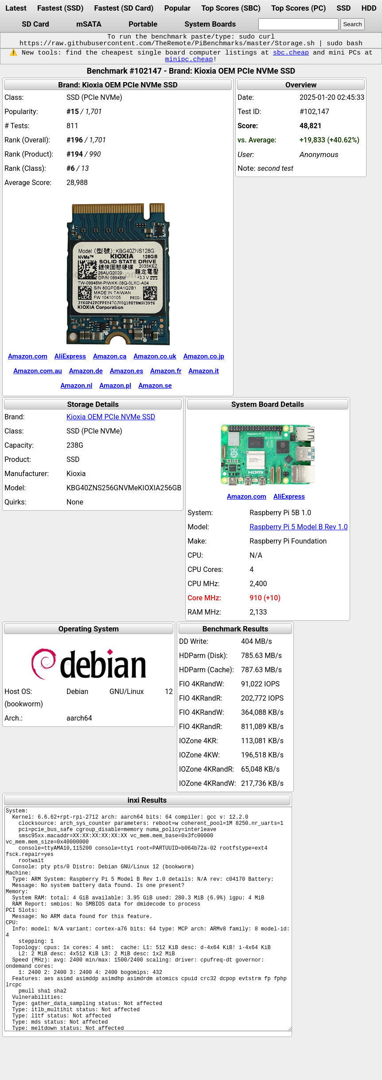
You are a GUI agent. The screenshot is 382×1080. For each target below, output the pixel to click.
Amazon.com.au (37, 371)
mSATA (88, 24)
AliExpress (70, 356)
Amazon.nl (77, 386)
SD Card (35, 24)
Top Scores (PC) (298, 8)
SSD (344, 8)
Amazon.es (126, 371)
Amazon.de (86, 371)
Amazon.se (155, 386)
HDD (369, 8)
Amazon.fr (165, 371)
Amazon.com (27, 356)
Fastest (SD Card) (124, 8)
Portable (143, 24)
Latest (16, 8)
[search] (298, 24)
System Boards (210, 24)
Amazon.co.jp (203, 356)
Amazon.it (203, 371)
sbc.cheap (291, 52)
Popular (177, 8)
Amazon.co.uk (154, 356)
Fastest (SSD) (60, 8)
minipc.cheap (189, 59)
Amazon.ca (109, 356)
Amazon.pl (115, 386)
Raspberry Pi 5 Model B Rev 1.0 (298, 527)
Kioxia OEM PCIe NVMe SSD (110, 417)
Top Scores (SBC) (231, 8)
